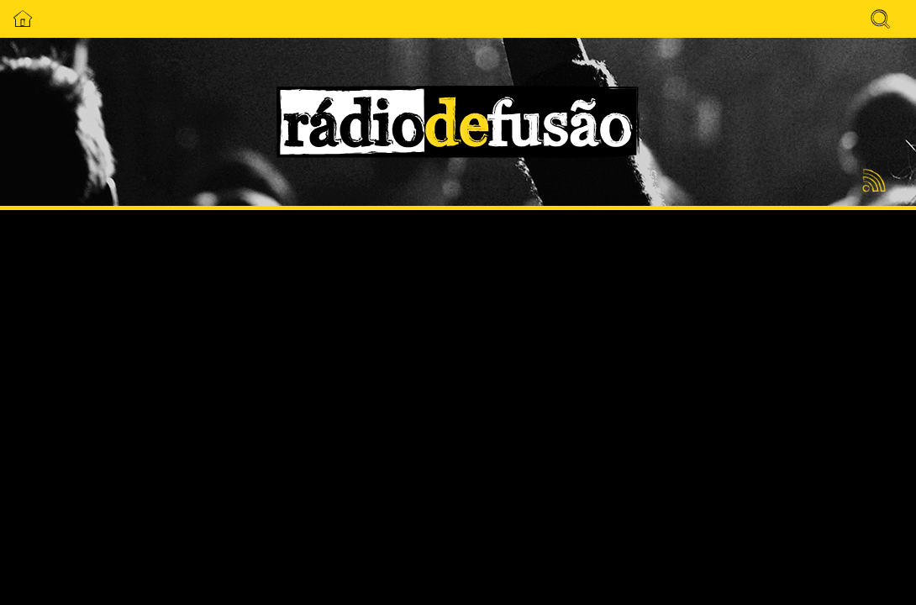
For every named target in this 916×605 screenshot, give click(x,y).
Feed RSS (871, 181)
